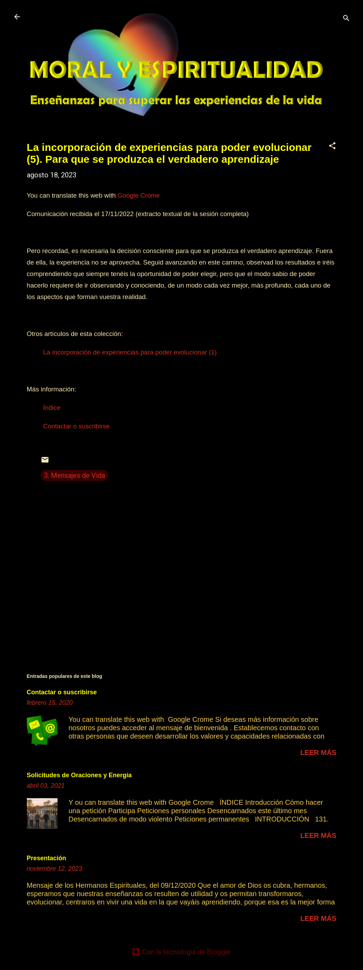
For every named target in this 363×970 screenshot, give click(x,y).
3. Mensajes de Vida (74, 475)
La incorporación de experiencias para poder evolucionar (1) (130, 352)
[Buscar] (346, 19)
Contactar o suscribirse (76, 426)
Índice (52, 407)
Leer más (318, 752)
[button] (332, 147)
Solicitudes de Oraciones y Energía (79, 775)
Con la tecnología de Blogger (181, 952)
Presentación (46, 858)
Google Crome (139, 195)
